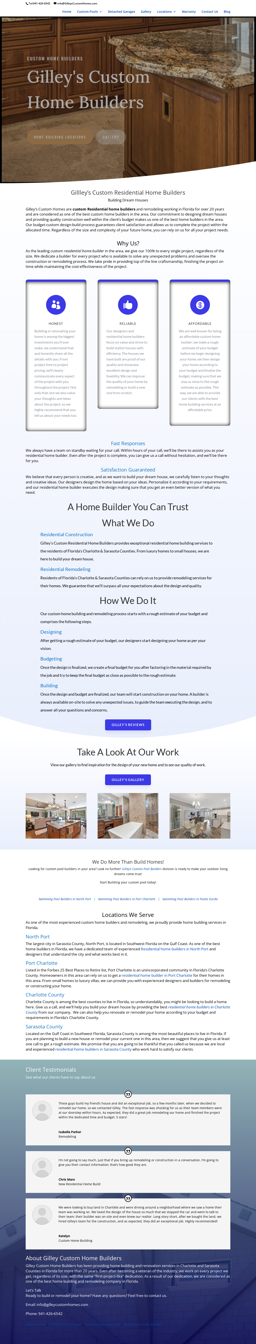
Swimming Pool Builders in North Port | (68, 899)
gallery (111, 136)
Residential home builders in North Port (175, 948)
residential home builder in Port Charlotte (157, 975)
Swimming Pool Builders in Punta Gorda (190, 899)
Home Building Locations (61, 136)
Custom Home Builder (65, 1324)
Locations (164, 12)
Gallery (146, 12)
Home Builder (36, 1324)
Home (66, 12)
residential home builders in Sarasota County (93, 1049)
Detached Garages (121, 12)
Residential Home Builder (142, 1324)
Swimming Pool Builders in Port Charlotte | (130, 899)
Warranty (189, 12)
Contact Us (210, 12)
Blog (227, 12)
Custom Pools (87, 12)
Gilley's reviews (128, 725)
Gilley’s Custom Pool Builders (142, 869)
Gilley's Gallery (128, 780)
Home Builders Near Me (102, 1324)
